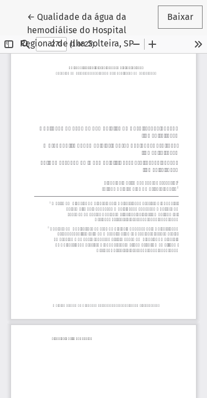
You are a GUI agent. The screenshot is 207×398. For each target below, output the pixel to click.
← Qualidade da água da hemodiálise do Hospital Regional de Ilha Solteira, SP (84, 29)
